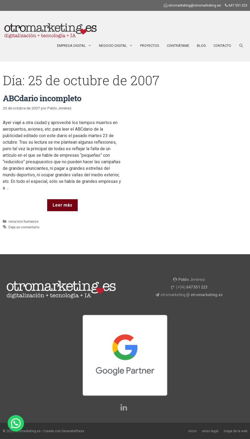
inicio (192, 431)
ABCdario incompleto (42, 98)
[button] (16, 423)
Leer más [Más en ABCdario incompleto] (62, 205)
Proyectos (149, 46)
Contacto (222, 46)
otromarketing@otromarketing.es (194, 5)
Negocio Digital (117, 46)
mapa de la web (235, 431)
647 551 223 (237, 5)
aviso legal (210, 431)
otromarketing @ (192, 295)
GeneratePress (73, 431)
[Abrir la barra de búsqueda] (241, 46)
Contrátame (178, 46)
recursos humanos (23, 221)
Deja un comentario (24, 227)
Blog (201, 46)
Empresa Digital (76, 46)
